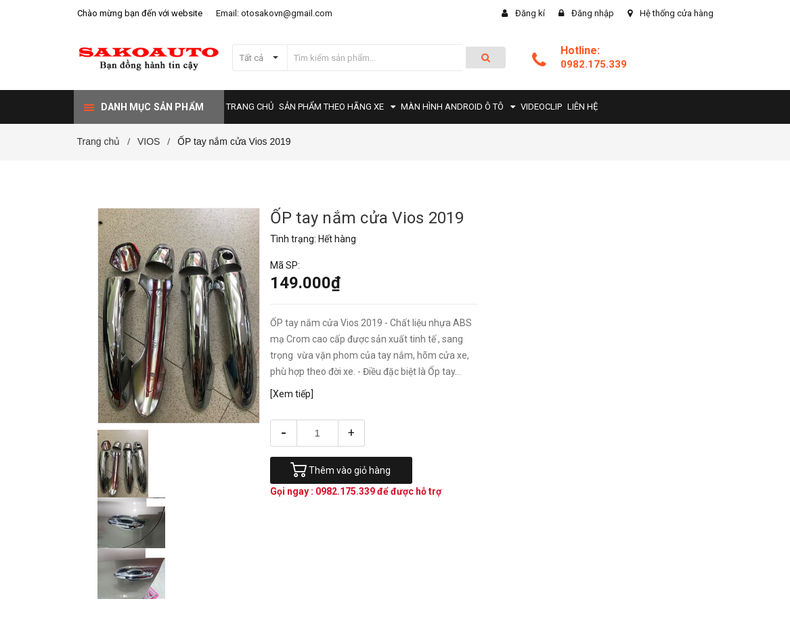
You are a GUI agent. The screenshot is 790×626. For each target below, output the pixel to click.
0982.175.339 (594, 64)
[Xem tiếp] (291, 393)
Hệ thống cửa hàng (677, 13)
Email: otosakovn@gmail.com (274, 13)
